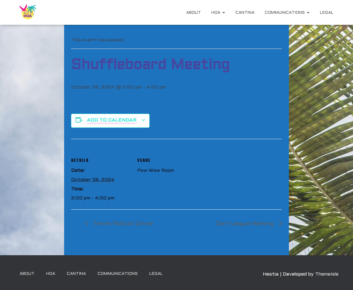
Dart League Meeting (245, 223)
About (193, 13)
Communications (287, 13)
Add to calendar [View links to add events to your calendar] (111, 120)
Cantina (244, 13)
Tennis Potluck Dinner (122, 223)
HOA (218, 13)
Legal (326, 13)
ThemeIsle (327, 274)
